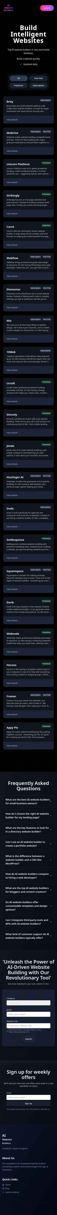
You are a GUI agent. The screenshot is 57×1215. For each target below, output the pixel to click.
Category (11, 998)
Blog (5, 1188)
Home (6, 1184)
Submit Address (10, 1192)
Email (9, 1010)
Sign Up (28, 1103)
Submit (28, 1039)
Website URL (12, 1021)
